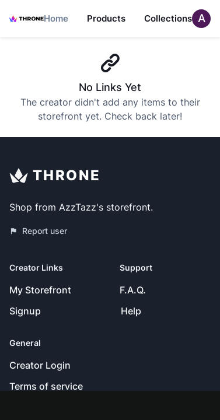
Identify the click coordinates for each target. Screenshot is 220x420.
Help (131, 311)
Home (56, 18)
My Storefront (40, 290)
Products (106, 18)
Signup (25, 311)
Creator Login (40, 365)
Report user (38, 231)
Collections (168, 18)
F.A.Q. (133, 290)
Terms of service (46, 386)
